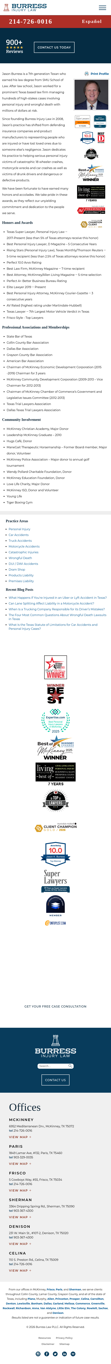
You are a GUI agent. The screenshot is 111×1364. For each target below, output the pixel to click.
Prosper (74, 1298)
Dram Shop (17, 569)
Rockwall (9, 1308)
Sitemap (64, 1344)
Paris (59, 1289)
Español (92, 21)
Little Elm (63, 1308)
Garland (58, 1303)
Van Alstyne (48, 1308)
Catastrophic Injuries (23, 552)
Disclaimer (48, 1344)
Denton (11, 1303)
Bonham (37, 1303)
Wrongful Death (20, 558)
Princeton (61, 1298)
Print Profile (96, 73)
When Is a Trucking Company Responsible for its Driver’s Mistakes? (57, 609)
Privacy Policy (64, 1337)
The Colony (78, 1308)
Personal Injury (19, 529)
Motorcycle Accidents (24, 546)
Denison (58, 1313)
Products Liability (21, 575)
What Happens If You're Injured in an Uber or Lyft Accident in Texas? (58, 597)
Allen (50, 1298)
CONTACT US (55, 1080)
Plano (31, 1298)
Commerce (82, 1303)
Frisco (51, 1289)
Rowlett (92, 1308)
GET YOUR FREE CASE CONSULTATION (56, 1006)
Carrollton (97, 1298)
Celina (85, 1298)
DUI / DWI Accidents (23, 564)
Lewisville (23, 1303)
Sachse (103, 1308)
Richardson (23, 1308)
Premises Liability (21, 581)
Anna (35, 1308)
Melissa (69, 1303)
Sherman (75, 1289)
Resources (44, 1337)
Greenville (98, 1303)
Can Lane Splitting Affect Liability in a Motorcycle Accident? (51, 603)
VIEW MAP (20, 1137)
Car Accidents (19, 535)
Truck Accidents (20, 540)
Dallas (48, 1303)
